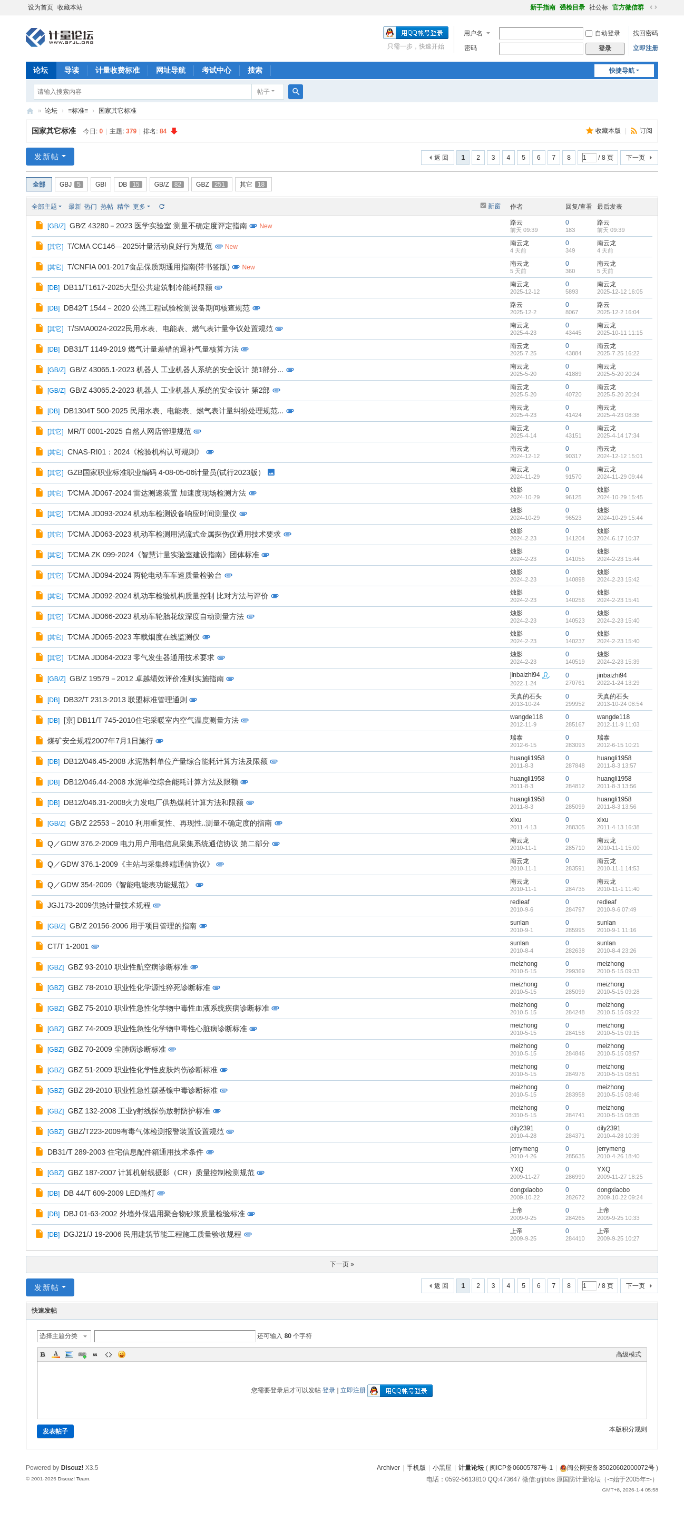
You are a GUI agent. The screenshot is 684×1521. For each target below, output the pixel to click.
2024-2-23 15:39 (618, 661)
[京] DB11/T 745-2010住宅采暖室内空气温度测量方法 (151, 720)
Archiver (388, 1467)
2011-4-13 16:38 (618, 827)
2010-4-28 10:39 (618, 1135)
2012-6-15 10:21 (618, 745)
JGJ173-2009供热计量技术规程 (99, 905)
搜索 (255, 70)
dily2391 (522, 1128)
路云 (516, 222)
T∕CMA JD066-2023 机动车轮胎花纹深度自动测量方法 (155, 616)
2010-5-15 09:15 (618, 1033)
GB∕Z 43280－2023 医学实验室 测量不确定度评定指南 (158, 225)
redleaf (520, 902)
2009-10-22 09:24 (620, 1197)
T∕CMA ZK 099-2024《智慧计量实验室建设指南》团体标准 (163, 554)
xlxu (515, 820)
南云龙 (519, 243)
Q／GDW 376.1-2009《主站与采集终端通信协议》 (130, 864)
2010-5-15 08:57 (618, 1053)
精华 (123, 206)
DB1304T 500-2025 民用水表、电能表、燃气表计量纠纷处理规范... (174, 410)
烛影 (516, 489)
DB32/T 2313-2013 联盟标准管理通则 (125, 699)
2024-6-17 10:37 (618, 538)
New (265, 226)
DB (130, 184)
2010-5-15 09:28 (618, 992)
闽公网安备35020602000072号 (607, 1467)
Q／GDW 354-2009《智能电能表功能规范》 (120, 884)
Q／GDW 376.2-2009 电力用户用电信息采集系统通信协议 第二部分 (158, 843)
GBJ (71, 184)
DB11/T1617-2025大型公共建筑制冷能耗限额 (138, 287)
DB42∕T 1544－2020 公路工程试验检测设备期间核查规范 (157, 308)
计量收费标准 (117, 70)
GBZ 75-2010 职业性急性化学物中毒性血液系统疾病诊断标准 (168, 1008)
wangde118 (526, 717)
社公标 (598, 7)
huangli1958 (527, 758)
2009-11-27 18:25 (620, 1177)
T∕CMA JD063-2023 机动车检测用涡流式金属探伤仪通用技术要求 (174, 534)
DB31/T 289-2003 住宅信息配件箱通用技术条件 (125, 1152)
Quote (95, 1354)
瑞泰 (516, 737)
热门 (90, 206)
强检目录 (572, 7)
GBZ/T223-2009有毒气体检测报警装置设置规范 (146, 1131)
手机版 (416, 1467)
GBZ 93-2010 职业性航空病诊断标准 (128, 967)
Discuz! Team (73, 1478)
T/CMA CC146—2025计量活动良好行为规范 (139, 246)
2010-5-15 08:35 (618, 1115)
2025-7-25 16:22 (618, 353)
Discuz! (72, 1467)
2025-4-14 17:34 (618, 435)
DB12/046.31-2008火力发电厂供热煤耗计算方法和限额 (154, 802)
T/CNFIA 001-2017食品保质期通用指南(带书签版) (148, 267)
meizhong (524, 963)
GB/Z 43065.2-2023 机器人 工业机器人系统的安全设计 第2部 (170, 390)
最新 (75, 206)
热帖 (107, 206)
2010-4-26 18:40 (618, 1156)
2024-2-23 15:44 (618, 559)
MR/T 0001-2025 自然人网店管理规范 (129, 431)
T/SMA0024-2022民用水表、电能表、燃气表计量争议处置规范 (170, 328)
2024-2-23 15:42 (618, 579)
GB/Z (169, 184)
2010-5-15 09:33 (618, 971)
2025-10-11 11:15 (620, 333)
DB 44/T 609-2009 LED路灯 (109, 1193)
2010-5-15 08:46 (618, 1094)
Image (69, 1354)
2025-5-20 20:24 (618, 374)
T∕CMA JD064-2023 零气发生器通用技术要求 (140, 657)
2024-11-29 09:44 (620, 476)
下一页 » (342, 1264)
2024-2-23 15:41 (618, 600)
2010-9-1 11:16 (617, 930)
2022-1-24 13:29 (618, 683)
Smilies (121, 1354)
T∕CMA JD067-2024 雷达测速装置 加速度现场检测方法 (156, 493)
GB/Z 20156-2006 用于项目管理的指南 (133, 926)
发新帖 (47, 156)
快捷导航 (621, 70)
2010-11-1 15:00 (618, 848)
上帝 (516, 1210)
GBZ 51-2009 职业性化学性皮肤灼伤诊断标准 (143, 1069)
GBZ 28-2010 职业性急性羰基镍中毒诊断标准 (143, 1090)
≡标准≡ (78, 110)
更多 (139, 206)
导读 (71, 70)
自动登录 (602, 33)
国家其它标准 (117, 110)
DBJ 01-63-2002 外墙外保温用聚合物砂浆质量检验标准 (154, 1213)
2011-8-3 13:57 (617, 765)
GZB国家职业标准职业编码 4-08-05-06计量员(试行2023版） (166, 472)
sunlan (519, 922)
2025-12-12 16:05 (620, 291)
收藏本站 (70, 7)
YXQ (516, 1169)
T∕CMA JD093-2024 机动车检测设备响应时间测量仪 (152, 513)
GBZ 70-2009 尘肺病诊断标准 (117, 1049)
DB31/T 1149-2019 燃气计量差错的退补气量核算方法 (151, 349)
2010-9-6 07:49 (617, 909)
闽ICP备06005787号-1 (521, 1467)
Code (108, 1354)
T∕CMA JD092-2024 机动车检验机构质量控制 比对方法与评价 (167, 596)
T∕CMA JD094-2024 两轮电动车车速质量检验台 (144, 575)
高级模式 (628, 1354)
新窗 (494, 206)
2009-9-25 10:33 (618, 1218)
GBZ (212, 184)
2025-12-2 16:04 (618, 312)
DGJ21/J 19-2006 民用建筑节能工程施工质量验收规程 (153, 1234)
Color (56, 1354)
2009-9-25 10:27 (618, 1238)
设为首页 (40, 7)
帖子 (263, 91)
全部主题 (44, 206)
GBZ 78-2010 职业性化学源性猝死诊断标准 (139, 987)
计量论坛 (30, 111)
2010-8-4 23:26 (617, 950)
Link (82, 1354)
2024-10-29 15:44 (620, 518)
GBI (100, 184)
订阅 (646, 130)
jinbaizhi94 (525, 675)
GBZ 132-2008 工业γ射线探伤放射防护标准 (139, 1111)
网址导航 (170, 70)
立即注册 (645, 48)
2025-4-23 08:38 (618, 415)
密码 (470, 48)
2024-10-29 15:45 (620, 497)
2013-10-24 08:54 (620, 704)
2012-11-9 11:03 (618, 724)
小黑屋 (442, 1467)
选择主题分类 (58, 1336)
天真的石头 (526, 696)
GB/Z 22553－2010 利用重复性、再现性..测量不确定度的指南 (171, 823)
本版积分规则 (628, 1429)
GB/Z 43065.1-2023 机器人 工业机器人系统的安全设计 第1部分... (177, 369)
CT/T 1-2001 (68, 946)
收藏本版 (608, 130)
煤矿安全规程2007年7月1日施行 (100, 741)
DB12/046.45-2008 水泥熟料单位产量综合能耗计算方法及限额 (166, 761)
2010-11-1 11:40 (618, 889)
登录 (329, 1390)
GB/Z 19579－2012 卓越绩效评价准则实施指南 (147, 678)
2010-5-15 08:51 (618, 1074)
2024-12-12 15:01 (620, 456)
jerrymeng (524, 1148)
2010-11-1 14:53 (618, 868)
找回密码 (645, 33)
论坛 (40, 70)
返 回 (441, 157)
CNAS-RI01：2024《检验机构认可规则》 (135, 452)
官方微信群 (628, 7)
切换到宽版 (653, 7)
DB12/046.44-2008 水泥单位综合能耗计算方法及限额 (151, 782)
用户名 (473, 33)
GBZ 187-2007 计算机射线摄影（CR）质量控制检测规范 (161, 1172)
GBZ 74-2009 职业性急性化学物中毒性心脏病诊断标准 (157, 1028)
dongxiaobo (526, 1190)
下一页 (635, 157)
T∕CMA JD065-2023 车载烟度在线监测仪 (133, 637)
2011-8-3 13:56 (617, 786)
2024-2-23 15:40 (618, 620)
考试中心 (216, 70)
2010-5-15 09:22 (618, 1012)
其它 (253, 184)
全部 (39, 184)
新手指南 (542, 7)
